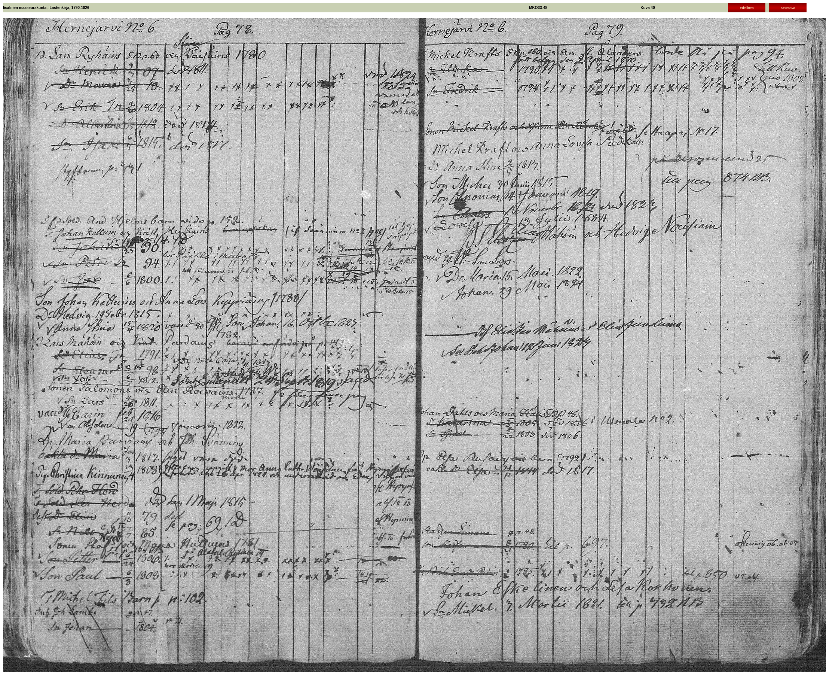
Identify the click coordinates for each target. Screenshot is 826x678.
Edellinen (747, 8)
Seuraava (788, 8)
